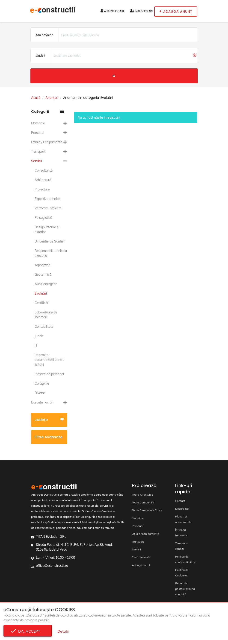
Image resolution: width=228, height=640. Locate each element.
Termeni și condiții (181, 545)
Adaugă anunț (141, 565)
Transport (38, 151)
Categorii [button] (47, 111)
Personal (37, 133)
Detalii (63, 631)
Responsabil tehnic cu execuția (51, 253)
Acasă (35, 98)
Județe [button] (49, 419)
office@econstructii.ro (52, 566)
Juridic (39, 336)
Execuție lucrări (42, 402)
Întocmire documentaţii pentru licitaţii (49, 360)
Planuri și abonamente (183, 519)
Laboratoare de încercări (46, 314)
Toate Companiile (143, 502)
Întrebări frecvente (181, 532)
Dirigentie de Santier (50, 241)
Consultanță (44, 170)
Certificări (42, 303)
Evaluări (41, 293)
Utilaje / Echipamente (46, 142)
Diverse (40, 393)
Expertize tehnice (47, 199)
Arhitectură (43, 180)
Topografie (42, 265)
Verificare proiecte (48, 208)
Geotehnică (43, 274)
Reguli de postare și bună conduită (185, 589)
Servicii (36, 161)
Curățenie (42, 383)
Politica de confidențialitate (185, 559)
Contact (180, 501)
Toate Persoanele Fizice (147, 510)
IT (36, 345)
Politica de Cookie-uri (182, 572)
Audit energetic (46, 284)
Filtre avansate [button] (49, 439)
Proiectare (42, 189)
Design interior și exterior (47, 229)
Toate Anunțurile (142, 494)
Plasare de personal (49, 374)
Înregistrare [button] (141, 11)
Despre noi (182, 508)
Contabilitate (44, 326)
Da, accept (27, 631)
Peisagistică (43, 218)
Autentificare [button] (112, 11)
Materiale (38, 123)
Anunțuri (51, 98)
